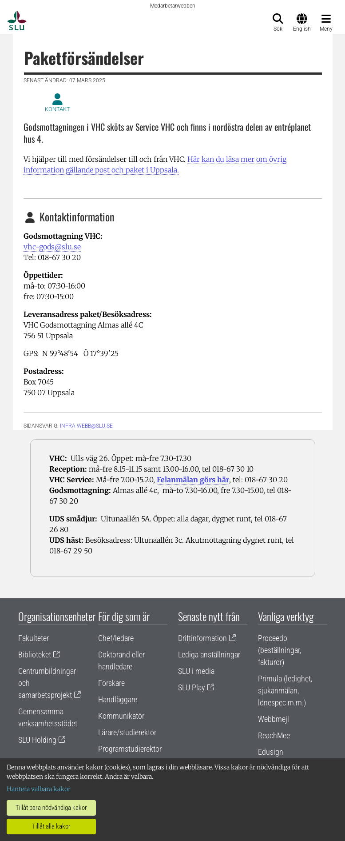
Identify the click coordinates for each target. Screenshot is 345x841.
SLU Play (191, 687)
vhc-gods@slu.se (52, 246)
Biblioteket (34, 654)
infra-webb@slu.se (86, 426)
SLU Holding (37, 740)
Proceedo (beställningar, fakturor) (279, 650)
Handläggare (117, 699)
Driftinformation (202, 638)
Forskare (111, 683)
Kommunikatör (121, 716)
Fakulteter (33, 638)
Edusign (270, 752)
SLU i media (196, 671)
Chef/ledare (116, 638)
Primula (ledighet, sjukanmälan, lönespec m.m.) (285, 690)
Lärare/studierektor (127, 732)
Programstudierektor (130, 748)
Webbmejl (273, 719)
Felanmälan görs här (193, 479)
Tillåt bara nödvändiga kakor (51, 808)
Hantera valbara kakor (39, 789)
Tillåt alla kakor (51, 826)
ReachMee (274, 735)
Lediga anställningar (209, 654)
